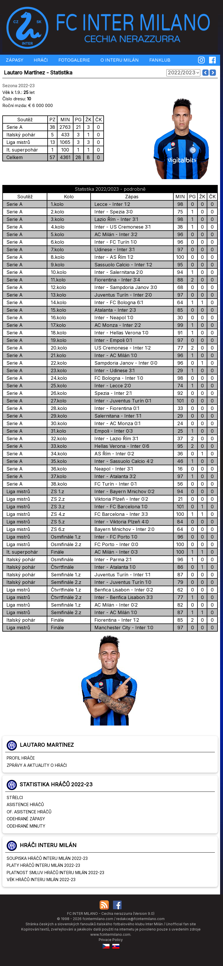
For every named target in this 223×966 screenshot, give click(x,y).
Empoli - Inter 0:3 (112, 431)
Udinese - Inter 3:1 (113, 249)
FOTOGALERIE (73, 60)
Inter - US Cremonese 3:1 (121, 227)
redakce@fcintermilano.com (140, 919)
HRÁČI (40, 60)
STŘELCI (15, 797)
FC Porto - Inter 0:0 (114, 544)
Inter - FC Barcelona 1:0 (119, 506)
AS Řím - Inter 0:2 (112, 454)
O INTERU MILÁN (119, 60)
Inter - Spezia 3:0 (112, 212)
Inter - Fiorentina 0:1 (115, 408)
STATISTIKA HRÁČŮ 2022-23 (56, 784)
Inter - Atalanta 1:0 (113, 567)
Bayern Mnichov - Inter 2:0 (122, 529)
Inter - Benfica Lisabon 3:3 (122, 597)
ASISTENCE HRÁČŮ (25, 804)
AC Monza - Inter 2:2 (116, 325)
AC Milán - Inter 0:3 (114, 552)
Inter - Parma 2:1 (111, 559)
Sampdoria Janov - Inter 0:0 (124, 363)
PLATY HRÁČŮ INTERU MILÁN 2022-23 (43, 865)
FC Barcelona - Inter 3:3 (119, 514)
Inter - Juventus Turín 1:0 (121, 582)
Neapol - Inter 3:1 (112, 469)
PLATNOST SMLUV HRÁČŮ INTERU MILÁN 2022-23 (55, 872)
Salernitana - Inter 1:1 (116, 416)
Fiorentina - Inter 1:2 (115, 620)
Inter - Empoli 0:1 (111, 340)
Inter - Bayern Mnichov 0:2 (122, 491)
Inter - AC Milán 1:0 (114, 355)
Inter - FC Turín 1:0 (114, 242)
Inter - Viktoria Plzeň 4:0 (120, 522)
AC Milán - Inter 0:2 (114, 605)
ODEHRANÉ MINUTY (26, 826)
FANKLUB (159, 60)
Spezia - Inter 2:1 (111, 393)
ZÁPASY (14, 60)
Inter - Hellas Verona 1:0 (119, 333)
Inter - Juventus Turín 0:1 (121, 401)
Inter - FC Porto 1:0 (114, 537)
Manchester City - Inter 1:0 (122, 627)
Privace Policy (111, 940)
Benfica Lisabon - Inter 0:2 (122, 590)
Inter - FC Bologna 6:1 (117, 302)
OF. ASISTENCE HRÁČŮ (29, 811)
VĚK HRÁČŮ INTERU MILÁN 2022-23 (41, 879)
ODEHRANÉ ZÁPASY (26, 818)
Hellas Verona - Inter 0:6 (120, 446)
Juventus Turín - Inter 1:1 (120, 575)
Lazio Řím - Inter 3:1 (114, 219)
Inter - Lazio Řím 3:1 (114, 438)
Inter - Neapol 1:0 (112, 317)
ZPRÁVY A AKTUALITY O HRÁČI (37, 765)
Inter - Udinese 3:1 (113, 370)
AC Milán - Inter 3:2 (114, 234)
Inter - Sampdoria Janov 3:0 (124, 287)
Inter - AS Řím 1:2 (112, 257)
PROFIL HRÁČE (21, 757)
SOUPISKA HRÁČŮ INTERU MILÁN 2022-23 (47, 858)
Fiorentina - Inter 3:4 (115, 280)
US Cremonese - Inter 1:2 (121, 348)
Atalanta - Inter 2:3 (113, 310)
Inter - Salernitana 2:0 (117, 272)
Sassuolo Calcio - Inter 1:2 (121, 265)
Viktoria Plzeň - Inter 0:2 (119, 499)
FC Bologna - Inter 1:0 (117, 378)
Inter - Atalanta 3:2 (113, 476)
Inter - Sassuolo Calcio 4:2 (122, 461)
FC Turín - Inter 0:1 (114, 484)
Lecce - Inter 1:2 (110, 204)
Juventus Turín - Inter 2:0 (121, 295)
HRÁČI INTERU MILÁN (48, 845)
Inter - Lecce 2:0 (111, 385)
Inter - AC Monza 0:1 (116, 423)
